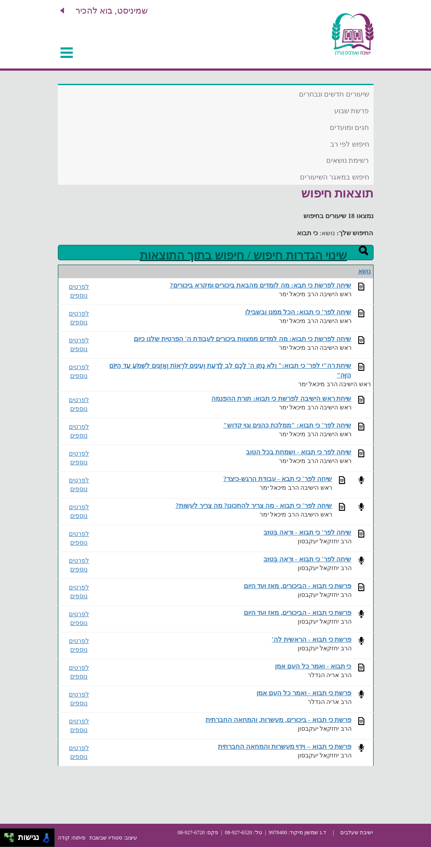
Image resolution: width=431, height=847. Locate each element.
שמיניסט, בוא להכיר (111, 10)
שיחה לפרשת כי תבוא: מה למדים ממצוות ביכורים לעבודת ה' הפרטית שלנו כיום (243, 338)
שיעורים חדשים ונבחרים (334, 94)
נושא (364, 271)
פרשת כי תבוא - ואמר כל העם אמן (303, 692)
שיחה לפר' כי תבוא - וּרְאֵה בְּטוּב (308, 532)
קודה (64, 838)
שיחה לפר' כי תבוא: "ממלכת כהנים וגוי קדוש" (287, 425)
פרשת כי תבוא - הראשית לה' (312, 639)
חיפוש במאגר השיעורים (334, 177)
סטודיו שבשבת (105, 838)
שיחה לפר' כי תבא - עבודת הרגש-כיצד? (277, 478)
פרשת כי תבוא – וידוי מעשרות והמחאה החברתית (285, 746)
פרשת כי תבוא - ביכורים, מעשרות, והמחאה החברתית (279, 719)
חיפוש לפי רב (349, 144)
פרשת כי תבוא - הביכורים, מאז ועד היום (298, 585)
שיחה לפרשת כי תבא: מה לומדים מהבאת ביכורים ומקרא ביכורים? (260, 285)
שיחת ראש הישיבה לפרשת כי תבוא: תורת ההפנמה (281, 398)
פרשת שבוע (351, 111)
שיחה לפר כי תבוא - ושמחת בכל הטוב (298, 452)
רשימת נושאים (347, 160)
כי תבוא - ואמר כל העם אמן (313, 666)
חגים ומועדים (349, 127)
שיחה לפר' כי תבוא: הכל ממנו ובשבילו (298, 312)
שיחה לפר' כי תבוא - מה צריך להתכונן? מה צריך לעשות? (253, 505)
